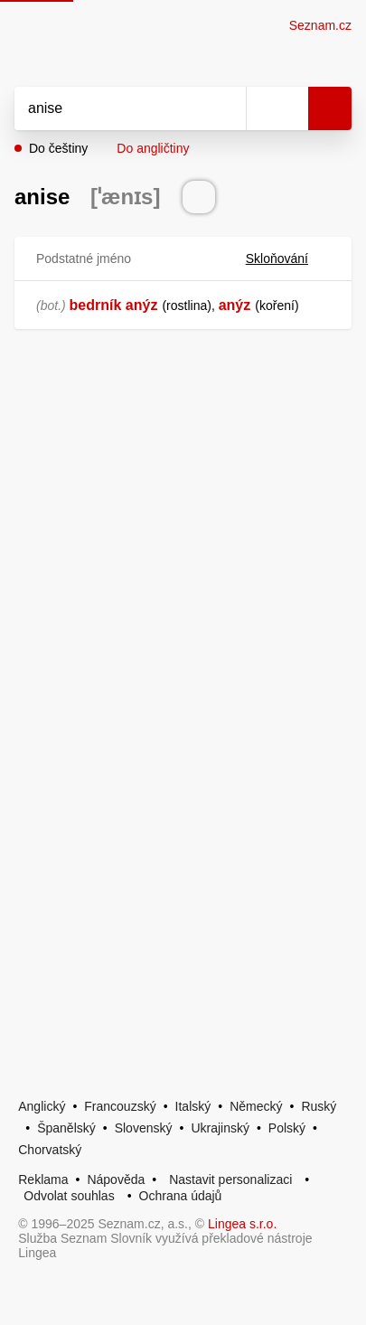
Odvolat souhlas (68, 1196)
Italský (193, 1106)
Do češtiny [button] (58, 148)
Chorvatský (49, 1149)
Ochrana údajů (180, 1196)
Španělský (66, 1128)
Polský (286, 1128)
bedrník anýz (114, 305)
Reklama (43, 1179)
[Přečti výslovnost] (199, 197)
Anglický (41, 1106)
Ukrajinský (220, 1128)
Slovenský (144, 1128)
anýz (235, 305)
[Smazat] (226, 108)
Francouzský (119, 1106)
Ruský (318, 1106)
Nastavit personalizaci (230, 1179)
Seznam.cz (320, 25)
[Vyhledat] (110, 108)
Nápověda (116, 1179)
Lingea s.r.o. (242, 1224)
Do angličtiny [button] (153, 148)
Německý (256, 1106)
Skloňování (288, 258)
